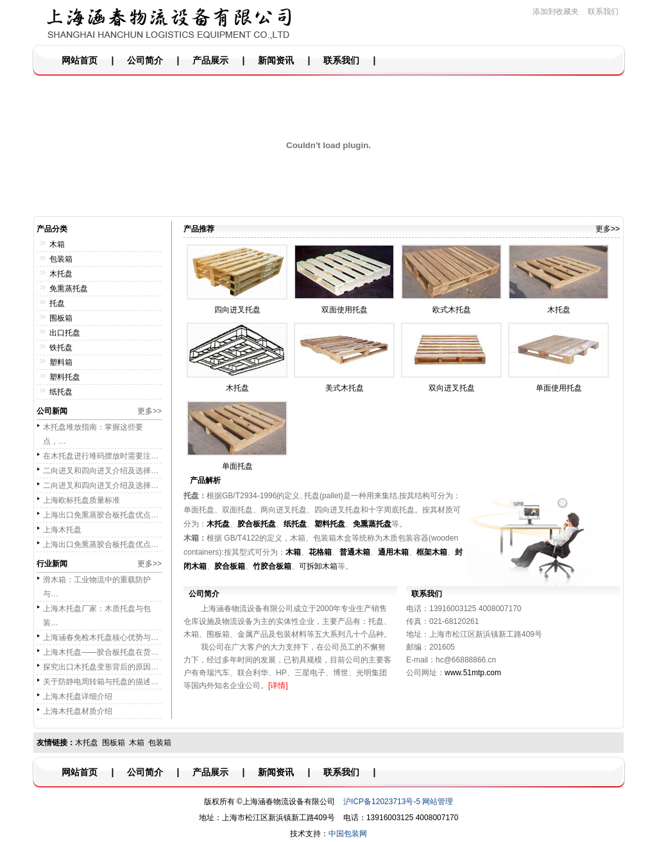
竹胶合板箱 (272, 566)
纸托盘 (61, 391)
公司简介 (145, 60)
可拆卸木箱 (318, 566)
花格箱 (320, 552)
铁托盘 (61, 347)
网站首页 (80, 60)
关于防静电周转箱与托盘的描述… (100, 681)
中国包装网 (347, 833)
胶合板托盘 (256, 523)
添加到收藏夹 (556, 11)
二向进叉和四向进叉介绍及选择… (100, 470)
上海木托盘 (62, 529)
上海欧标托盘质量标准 (81, 500)
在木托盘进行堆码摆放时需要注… (100, 455)
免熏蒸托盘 (68, 288)
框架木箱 (431, 552)
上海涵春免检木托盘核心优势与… (100, 637)
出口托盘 (64, 332)
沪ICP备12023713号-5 (381, 801)
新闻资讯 (276, 60)
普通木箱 (354, 552)
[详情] (278, 685)
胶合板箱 (229, 566)
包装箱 (61, 259)
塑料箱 (61, 362)
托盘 (57, 303)
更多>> (149, 411)
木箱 (57, 244)
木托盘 (61, 273)
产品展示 (210, 60)
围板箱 (61, 318)
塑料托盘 (64, 377)
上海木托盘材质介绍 (77, 711)
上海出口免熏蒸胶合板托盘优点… (100, 514)
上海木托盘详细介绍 (77, 696)
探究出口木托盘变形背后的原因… (100, 666)
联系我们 (603, 11)
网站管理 (437, 801)
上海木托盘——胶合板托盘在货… (100, 652)
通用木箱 (393, 552)
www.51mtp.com (473, 672)
